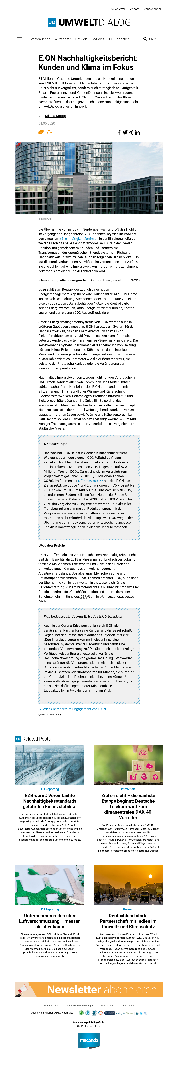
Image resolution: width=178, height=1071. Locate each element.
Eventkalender (151, 9)
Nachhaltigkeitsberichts (79, 238)
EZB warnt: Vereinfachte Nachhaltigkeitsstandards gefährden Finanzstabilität (50, 800)
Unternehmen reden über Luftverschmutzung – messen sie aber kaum (50, 920)
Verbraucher (40, 38)
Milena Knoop (55, 115)
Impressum (128, 1005)
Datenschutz (51, 1005)
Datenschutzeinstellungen (79, 1005)
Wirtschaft (62, 38)
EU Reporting (50, 788)
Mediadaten (107, 1005)
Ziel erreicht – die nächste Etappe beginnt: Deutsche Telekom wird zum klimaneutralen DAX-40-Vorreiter (128, 805)
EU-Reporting (119, 38)
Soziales (98, 38)
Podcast (133, 9)
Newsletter (118, 9)
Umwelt (81, 38)
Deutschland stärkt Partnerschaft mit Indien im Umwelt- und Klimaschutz (128, 920)
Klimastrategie (92, 480)
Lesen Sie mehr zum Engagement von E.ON (73, 708)
